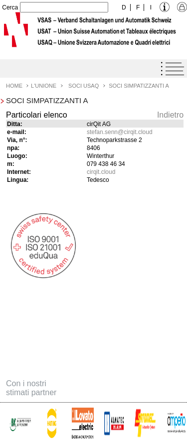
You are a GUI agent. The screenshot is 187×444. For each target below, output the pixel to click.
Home (14, 86)
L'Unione (43, 86)
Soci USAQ (83, 86)
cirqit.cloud (101, 171)
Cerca (10, 7)
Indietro (170, 115)
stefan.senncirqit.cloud (120, 132)
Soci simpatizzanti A (139, 86)
